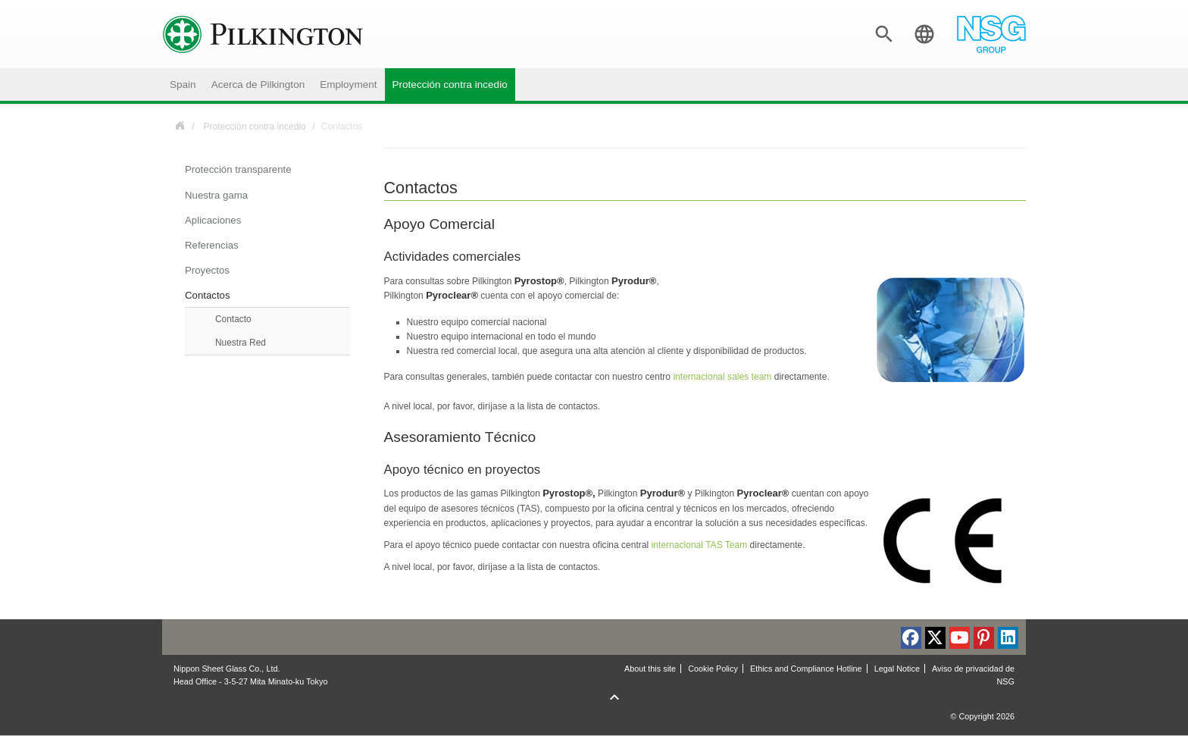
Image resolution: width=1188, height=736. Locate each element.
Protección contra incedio (450, 84)
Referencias (212, 245)
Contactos (207, 295)
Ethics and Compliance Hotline (806, 668)
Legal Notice (897, 668)
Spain (183, 84)
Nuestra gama (216, 195)
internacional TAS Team (700, 545)
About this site (650, 668)
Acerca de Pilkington (258, 84)
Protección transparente (238, 169)
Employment (348, 84)
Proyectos (207, 270)
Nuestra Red (240, 342)
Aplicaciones (213, 220)
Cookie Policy (713, 668)
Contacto (233, 319)
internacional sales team (722, 376)
